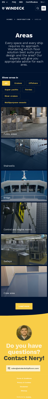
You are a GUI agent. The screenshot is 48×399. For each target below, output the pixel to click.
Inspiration (23, 19)
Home (10, 19)
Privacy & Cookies (24, 382)
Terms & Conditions (24, 378)
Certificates (32, 2)
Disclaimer (24, 387)
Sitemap (24, 391)
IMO (21, 2)
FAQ (14, 2)
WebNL (28, 397)
